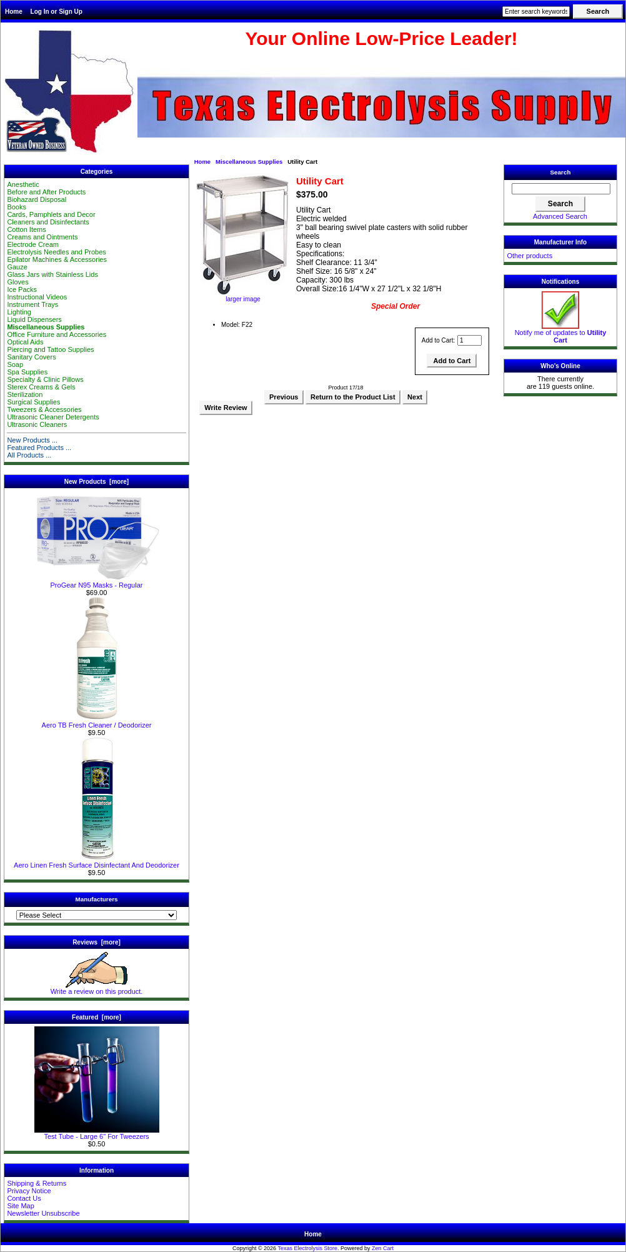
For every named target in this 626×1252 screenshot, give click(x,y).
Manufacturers (96, 899)
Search (560, 172)
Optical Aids (25, 342)
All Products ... (29, 455)
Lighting (19, 312)
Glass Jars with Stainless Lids (52, 274)
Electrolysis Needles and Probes (56, 252)
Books (16, 207)
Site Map (20, 1205)
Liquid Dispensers (34, 319)
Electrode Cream (33, 244)
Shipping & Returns (36, 1183)
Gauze (17, 267)
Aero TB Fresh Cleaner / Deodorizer (97, 722)
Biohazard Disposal (36, 199)
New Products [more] (96, 481)
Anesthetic (23, 184)
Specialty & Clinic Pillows (45, 379)
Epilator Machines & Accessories (57, 259)
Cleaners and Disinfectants (48, 222)
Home (13, 11)
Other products (529, 255)
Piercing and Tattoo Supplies (50, 349)
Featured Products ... (39, 447)
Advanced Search (560, 216)
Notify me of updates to (561, 333)
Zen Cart (383, 1248)
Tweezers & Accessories (44, 409)
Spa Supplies (27, 372)
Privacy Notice (29, 1190)
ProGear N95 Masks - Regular (96, 582)
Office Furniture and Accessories (56, 334)
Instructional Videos (37, 297)
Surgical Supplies (33, 402)
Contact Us (24, 1198)
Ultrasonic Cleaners (37, 424)
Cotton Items (26, 229)
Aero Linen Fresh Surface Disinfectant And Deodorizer (96, 862)
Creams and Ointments (42, 237)
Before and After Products (46, 192)
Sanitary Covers (31, 357)
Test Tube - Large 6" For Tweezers (96, 1133)
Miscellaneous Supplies (249, 161)
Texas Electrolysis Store (307, 1248)
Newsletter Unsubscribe (43, 1213)
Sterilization (24, 394)
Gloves (17, 282)
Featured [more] (96, 1017)
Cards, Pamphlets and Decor (51, 214)
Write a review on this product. (97, 988)
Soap (15, 364)
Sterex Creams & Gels (41, 387)
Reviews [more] (96, 942)
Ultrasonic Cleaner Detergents (53, 417)
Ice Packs (22, 289)
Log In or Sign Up (56, 11)
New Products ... (32, 440)
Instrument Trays (32, 304)
